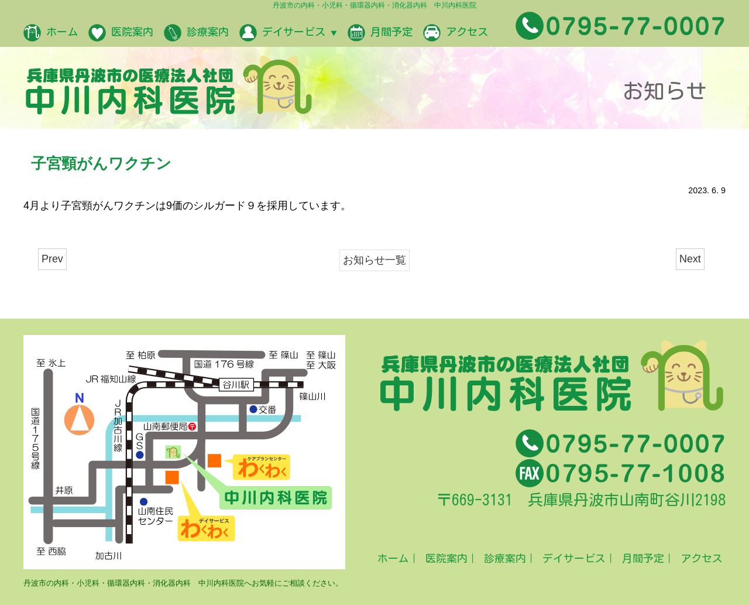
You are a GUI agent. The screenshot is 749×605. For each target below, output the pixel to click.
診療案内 (196, 33)
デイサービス (288, 33)
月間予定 (380, 33)
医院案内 (120, 33)
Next (690, 259)
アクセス (455, 33)
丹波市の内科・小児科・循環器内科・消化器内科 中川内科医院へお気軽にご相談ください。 (183, 583)
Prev (52, 259)
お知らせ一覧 (374, 260)
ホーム (50, 33)
